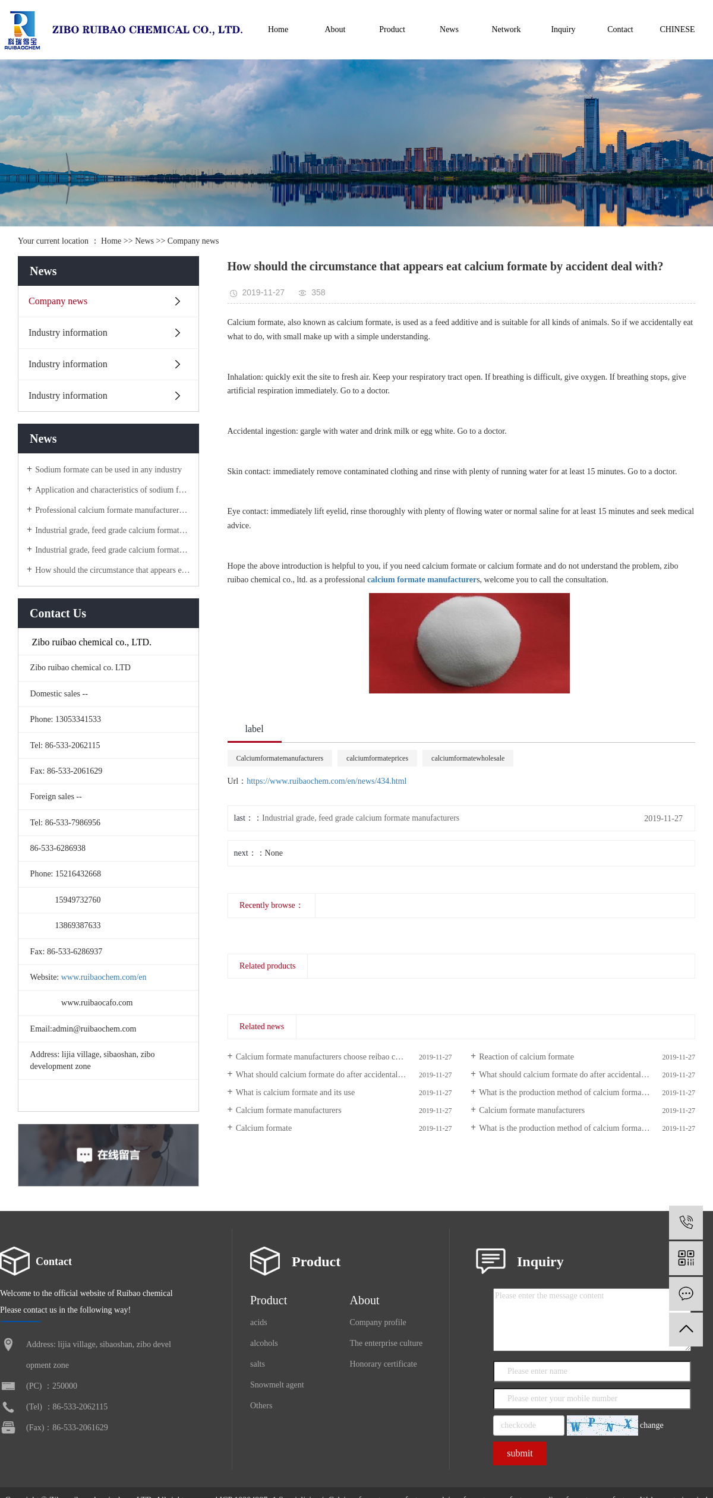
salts (257, 1364)
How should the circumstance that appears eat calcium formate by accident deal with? (112, 570)
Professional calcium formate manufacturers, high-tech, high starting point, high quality (112, 510)
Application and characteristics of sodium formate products (112, 489)
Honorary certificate (383, 1364)
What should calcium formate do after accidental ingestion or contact (344, 1074)
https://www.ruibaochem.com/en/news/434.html (326, 781)
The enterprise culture (386, 1343)
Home (278, 29)
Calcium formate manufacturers (289, 1110)
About (335, 29)
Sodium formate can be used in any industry (108, 469)
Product (392, 29)
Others (261, 1405)
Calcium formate (264, 1128)
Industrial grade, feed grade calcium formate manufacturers (112, 530)
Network (506, 29)
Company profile (378, 1322)
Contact (620, 29)
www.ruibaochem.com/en (104, 977)
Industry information (68, 332)
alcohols (264, 1343)
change (652, 1425)
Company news (193, 240)
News (449, 29)
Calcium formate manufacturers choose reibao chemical (329, 1056)
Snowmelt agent (277, 1384)
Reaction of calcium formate (526, 1056)
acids (258, 1322)
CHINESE (677, 29)
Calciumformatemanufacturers (280, 758)
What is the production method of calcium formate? (565, 1092)
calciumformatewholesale (467, 758)
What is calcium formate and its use (295, 1092)
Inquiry (563, 29)
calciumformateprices (377, 758)
